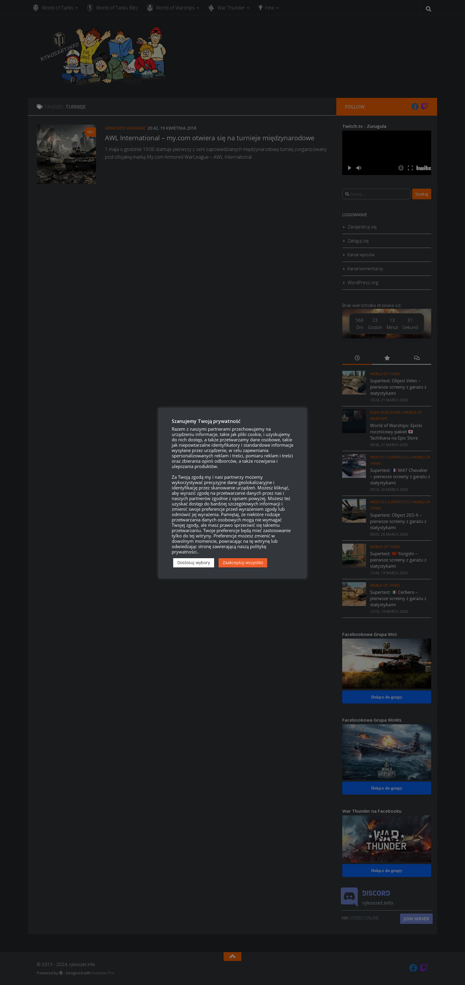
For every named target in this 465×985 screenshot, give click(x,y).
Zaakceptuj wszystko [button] (243, 562)
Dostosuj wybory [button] (193, 562)
